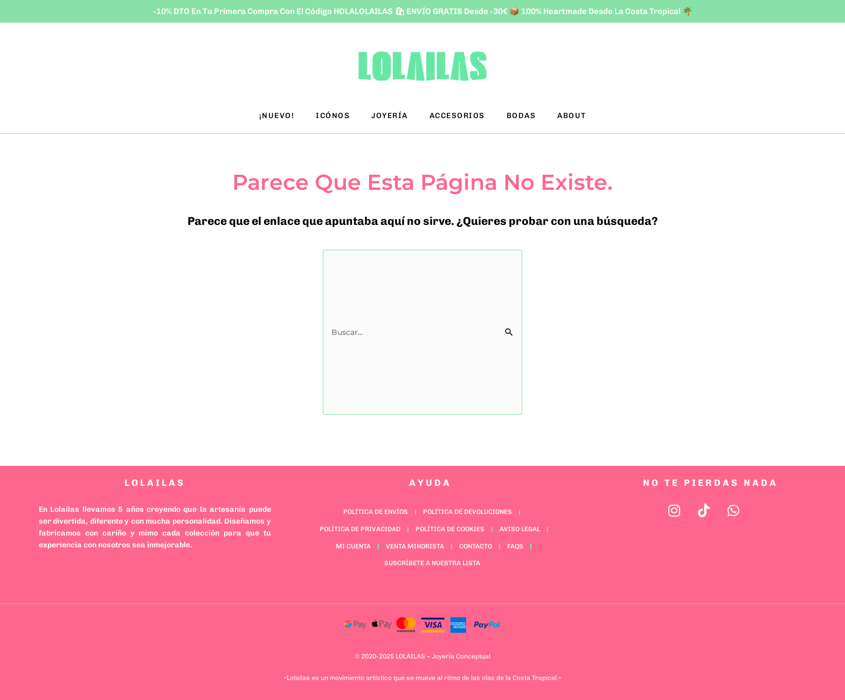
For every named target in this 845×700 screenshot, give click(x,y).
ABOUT (571, 115)
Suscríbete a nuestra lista (432, 563)
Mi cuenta (353, 546)
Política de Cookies (449, 529)
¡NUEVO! (277, 115)
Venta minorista (415, 546)
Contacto (475, 546)
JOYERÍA (389, 115)
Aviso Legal (520, 529)
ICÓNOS (333, 115)
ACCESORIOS (457, 115)
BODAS (521, 115)
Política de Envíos (375, 512)
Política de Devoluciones (467, 512)
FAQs (515, 546)
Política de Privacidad (360, 529)
